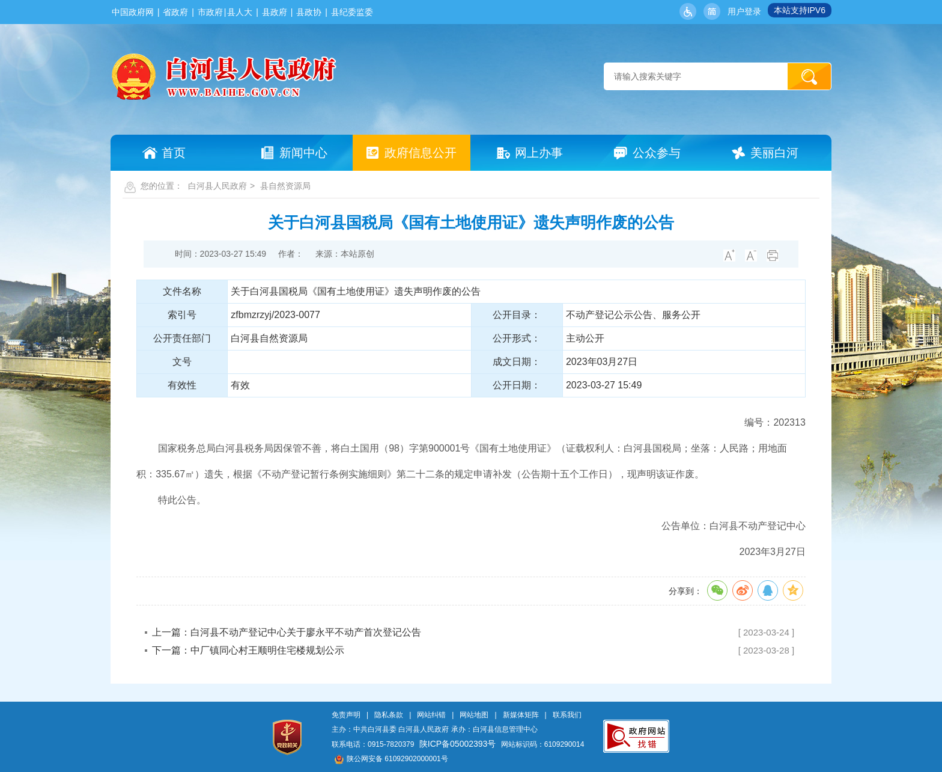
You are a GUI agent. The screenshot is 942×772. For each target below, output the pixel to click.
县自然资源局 (285, 186)
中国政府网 (133, 12)
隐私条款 (388, 715)
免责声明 (346, 715)
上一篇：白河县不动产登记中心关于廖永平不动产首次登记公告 (286, 632)
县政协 (308, 12)
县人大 (239, 12)
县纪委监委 (352, 12)
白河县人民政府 (217, 186)
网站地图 (474, 715)
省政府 (175, 12)
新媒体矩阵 (521, 715)
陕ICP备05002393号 (457, 744)
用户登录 (744, 11)
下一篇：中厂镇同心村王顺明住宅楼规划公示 (248, 650)
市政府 (210, 12)
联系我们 (567, 715)
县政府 (274, 12)
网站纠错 (431, 715)
